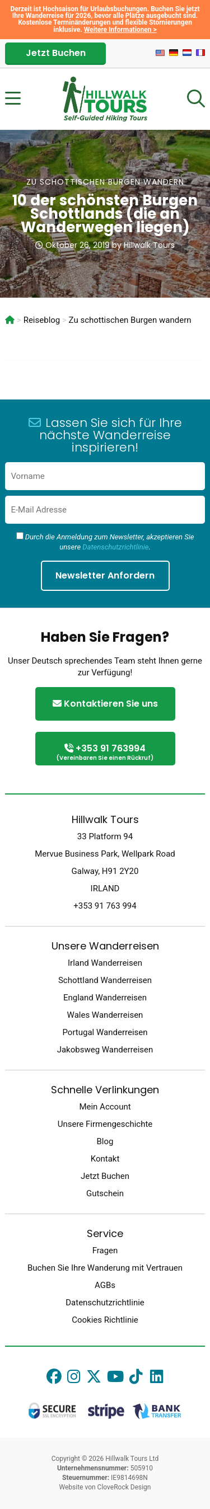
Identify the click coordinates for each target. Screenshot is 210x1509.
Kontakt (105, 1159)
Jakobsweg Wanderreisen (105, 1050)
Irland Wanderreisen (105, 963)
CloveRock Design (124, 1487)
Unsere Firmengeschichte (105, 1124)
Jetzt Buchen (56, 52)
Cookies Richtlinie (105, 1320)
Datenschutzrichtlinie (115, 547)
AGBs (105, 1285)
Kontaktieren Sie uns (105, 703)
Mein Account (104, 1107)
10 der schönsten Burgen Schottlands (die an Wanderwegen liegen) (105, 213)
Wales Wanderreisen (105, 1015)
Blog (105, 1141)
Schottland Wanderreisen (105, 980)
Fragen (105, 1250)
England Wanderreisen (105, 998)
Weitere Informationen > (120, 30)
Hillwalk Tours (149, 245)
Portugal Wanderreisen (104, 1032)
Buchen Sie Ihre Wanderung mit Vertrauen (105, 1268)
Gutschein (105, 1193)
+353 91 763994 (105, 753)
